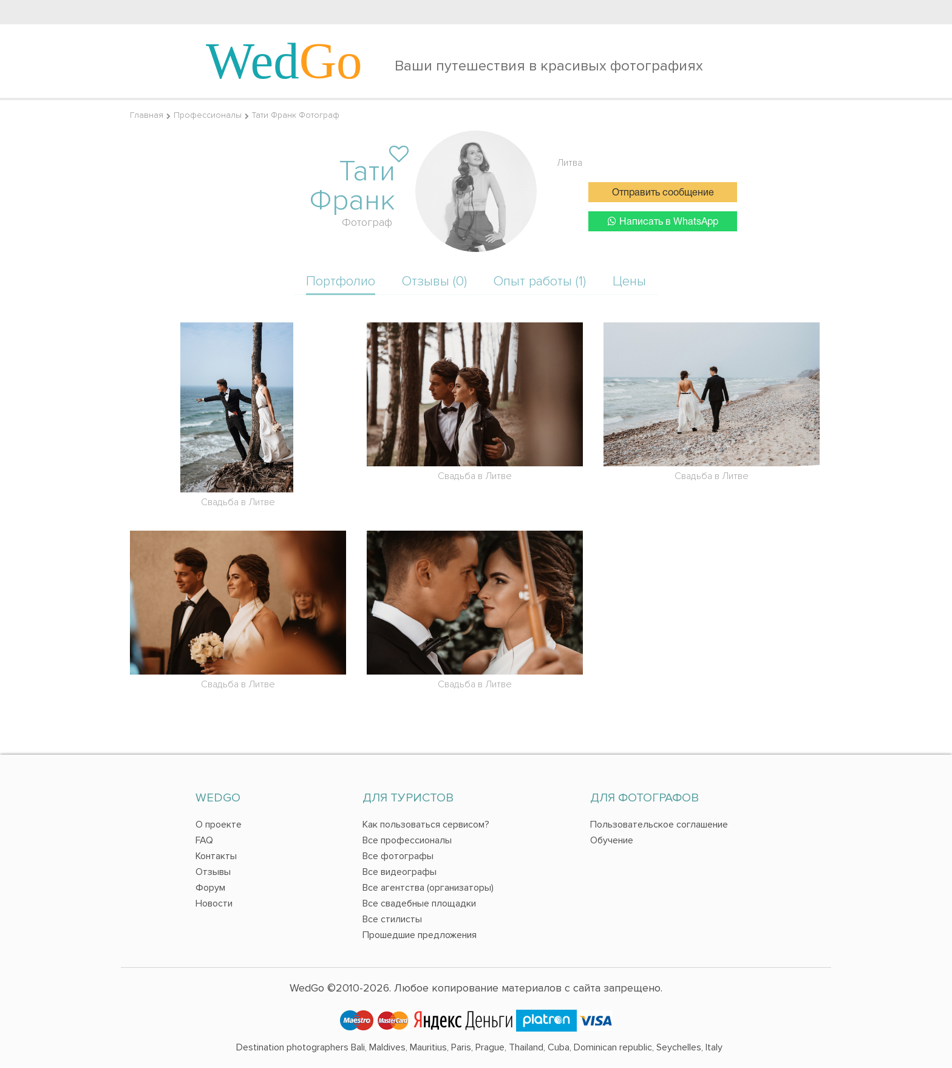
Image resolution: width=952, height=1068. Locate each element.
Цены (629, 281)
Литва (569, 163)
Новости (214, 903)
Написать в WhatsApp (663, 221)
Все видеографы (399, 872)
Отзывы (213, 872)
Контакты (216, 856)
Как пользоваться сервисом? (425, 824)
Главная (146, 115)
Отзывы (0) (434, 281)
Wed (284, 60)
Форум (210, 888)
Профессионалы (208, 115)
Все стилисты (392, 919)
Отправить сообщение (663, 193)
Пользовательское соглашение (659, 824)
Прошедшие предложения (419, 935)
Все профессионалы (407, 840)
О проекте (218, 824)
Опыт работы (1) (540, 281)
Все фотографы (397, 856)
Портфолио (340, 281)
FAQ (204, 840)
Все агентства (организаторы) (428, 888)
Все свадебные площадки (419, 903)
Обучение (611, 840)
